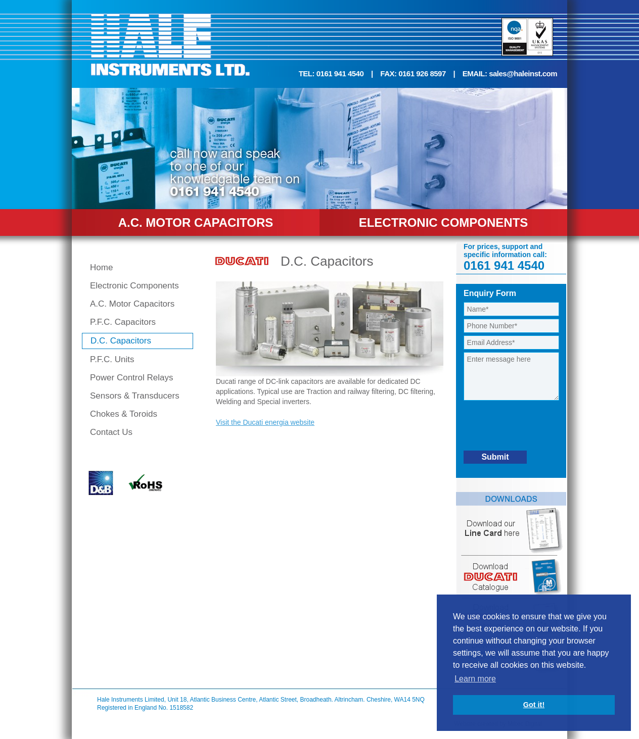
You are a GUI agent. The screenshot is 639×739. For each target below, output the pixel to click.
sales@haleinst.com (523, 73)
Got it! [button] (533, 705)
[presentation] (540, 427)
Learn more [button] (475, 678)
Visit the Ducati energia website (265, 422)
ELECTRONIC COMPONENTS (443, 222)
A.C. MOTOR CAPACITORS (195, 222)
